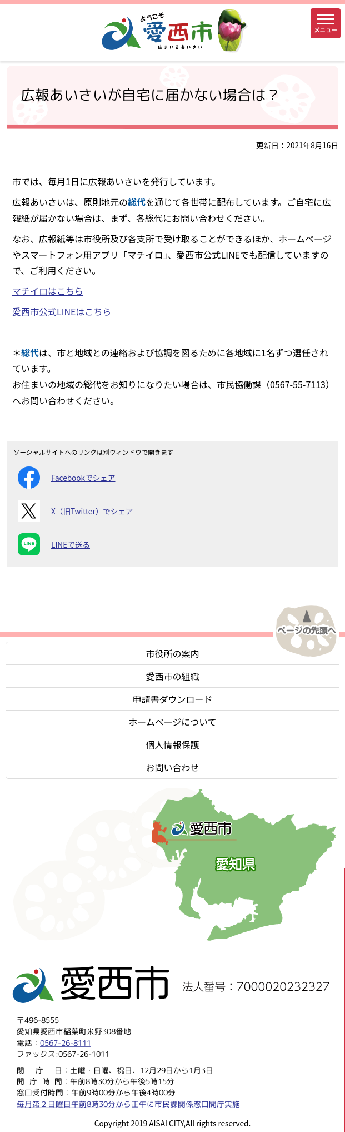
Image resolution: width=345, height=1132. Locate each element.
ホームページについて (172, 721)
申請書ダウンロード (172, 699)
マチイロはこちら (47, 290)
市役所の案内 (172, 653)
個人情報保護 (172, 744)
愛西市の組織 (172, 676)
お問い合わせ (172, 767)
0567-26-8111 (65, 1042)
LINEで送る (54, 544)
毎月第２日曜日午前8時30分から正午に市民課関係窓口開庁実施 (128, 1104)
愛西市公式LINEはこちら (61, 311)
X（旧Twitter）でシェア (75, 511)
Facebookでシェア (66, 477)
